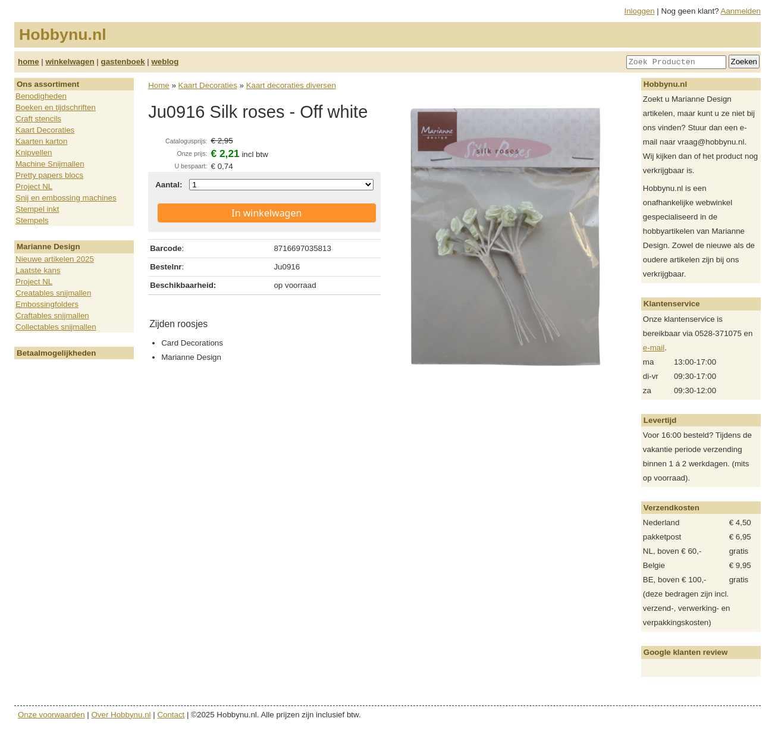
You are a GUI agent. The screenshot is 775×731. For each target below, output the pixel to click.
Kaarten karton (41, 141)
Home (159, 85)
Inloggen (640, 11)
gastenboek (123, 61)
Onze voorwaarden (51, 714)
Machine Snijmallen (49, 163)
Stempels (32, 220)
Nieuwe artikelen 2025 (54, 259)
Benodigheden (41, 96)
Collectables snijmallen (55, 326)
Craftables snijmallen (52, 315)
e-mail (653, 347)
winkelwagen (69, 61)
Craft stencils (38, 118)
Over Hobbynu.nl (121, 714)
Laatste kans (38, 270)
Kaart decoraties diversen (291, 85)
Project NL (33, 186)
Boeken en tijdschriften (55, 107)
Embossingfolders (47, 304)
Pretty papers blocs (49, 175)
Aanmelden (741, 11)
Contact (170, 714)
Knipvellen (33, 152)
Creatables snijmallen (53, 292)
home (28, 61)
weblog (164, 61)
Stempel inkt (37, 209)
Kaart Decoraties (44, 130)
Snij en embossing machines (66, 197)
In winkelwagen (266, 212)
